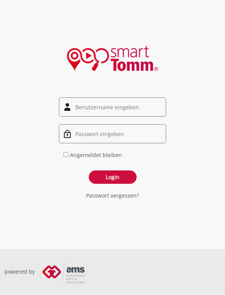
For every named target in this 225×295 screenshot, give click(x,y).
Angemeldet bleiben (93, 155)
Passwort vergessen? (112, 195)
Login (112, 177)
